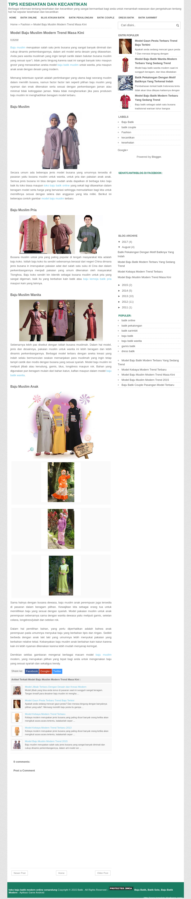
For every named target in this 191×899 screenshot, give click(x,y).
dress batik (126, 17)
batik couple (106, 17)
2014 (125, 290)
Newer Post (20, 873)
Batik (80, 889)
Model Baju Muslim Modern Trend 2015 (46, 741)
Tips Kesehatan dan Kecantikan (47, 4)
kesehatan (128, 142)
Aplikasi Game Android (31, 892)
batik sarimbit (147, 17)
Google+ (45, 671)
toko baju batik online (57, 185)
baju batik (127, 335)
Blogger (156, 156)
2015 (125, 285)
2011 (125, 307)
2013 (125, 296)
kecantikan (128, 137)
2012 (125, 301)
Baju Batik (128, 122)
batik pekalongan (81, 17)
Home (12, 17)
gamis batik (128, 346)
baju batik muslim (68, 64)
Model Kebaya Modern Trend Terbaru (45, 714)
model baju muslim (52, 198)
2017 (125, 241)
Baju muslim (17, 47)
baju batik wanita (132, 340)
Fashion (25, 24)
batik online (28, 17)
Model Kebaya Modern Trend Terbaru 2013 (48, 727)
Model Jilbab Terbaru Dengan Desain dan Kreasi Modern (56, 686)
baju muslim (104, 654)
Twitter (57, 671)
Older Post (102, 873)
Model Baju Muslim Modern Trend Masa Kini (47, 33)
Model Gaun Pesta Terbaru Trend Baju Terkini (49, 700)
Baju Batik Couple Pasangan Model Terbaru (148, 384)
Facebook (32, 671)
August (126, 247)
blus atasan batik (53, 17)
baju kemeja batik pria (97, 278)
